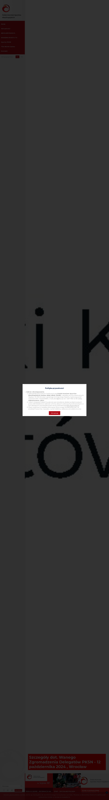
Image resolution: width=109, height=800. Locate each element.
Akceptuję (54, 413)
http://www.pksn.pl (72, 405)
